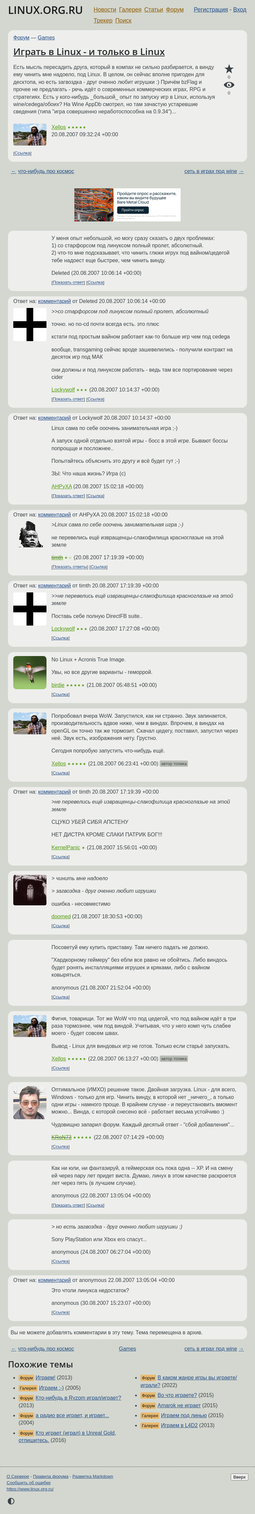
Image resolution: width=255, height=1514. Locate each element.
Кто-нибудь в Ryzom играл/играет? (78, 1398)
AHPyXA (61, 486)
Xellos (58, 127)
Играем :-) (51, 1388)
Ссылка (22, 153)
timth (57, 557)
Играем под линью (184, 1415)
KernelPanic (65, 847)
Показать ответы (70, 567)
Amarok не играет (179, 1405)
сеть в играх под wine (210, 171)
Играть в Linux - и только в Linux (89, 51)
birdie (57, 685)
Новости (105, 9)
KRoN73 (61, 1137)
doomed (61, 916)
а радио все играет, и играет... (72, 1415)
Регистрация (211, 9)
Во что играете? (177, 1395)
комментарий (54, 301)
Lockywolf (63, 390)
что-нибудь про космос (46, 171)
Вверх (239, 1477)
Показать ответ (68, 282)
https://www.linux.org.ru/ (30, 1488)
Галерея (130, 9)
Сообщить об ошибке (29, 1482)
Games (46, 37)
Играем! (45, 1377)
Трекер (103, 20)
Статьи (153, 9)
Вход (239, 9)
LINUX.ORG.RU (45, 10)
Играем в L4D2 (179, 1425)
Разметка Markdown (92, 1476)
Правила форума (51, 1476)
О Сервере (18, 1476)
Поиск (123, 20)
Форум (175, 9)
